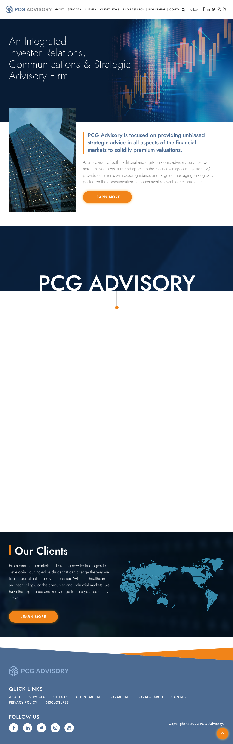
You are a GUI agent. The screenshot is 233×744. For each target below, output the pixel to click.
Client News (109, 9)
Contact (176, 9)
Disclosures (57, 702)
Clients (90, 9)
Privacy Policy (23, 702)
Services (74, 9)
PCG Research (133, 9)
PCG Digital (157, 9)
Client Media (88, 697)
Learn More (107, 197)
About (59, 9)
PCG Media (119, 697)
